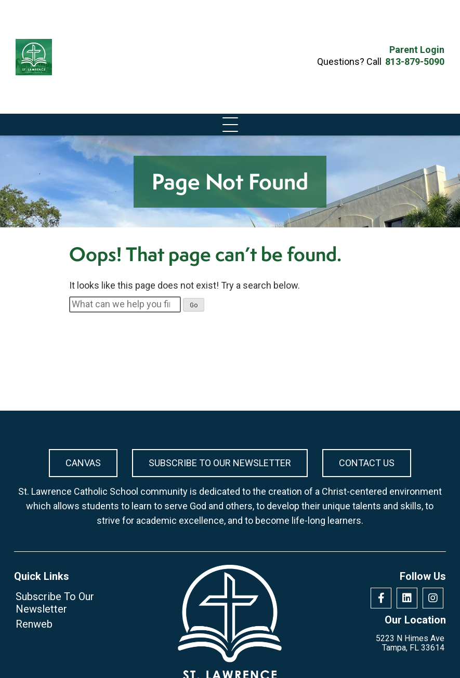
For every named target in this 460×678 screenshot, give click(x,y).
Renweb (34, 624)
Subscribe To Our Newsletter (220, 462)
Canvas (83, 462)
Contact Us (367, 462)
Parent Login (416, 50)
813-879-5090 (414, 61)
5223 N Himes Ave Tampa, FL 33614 (410, 643)
